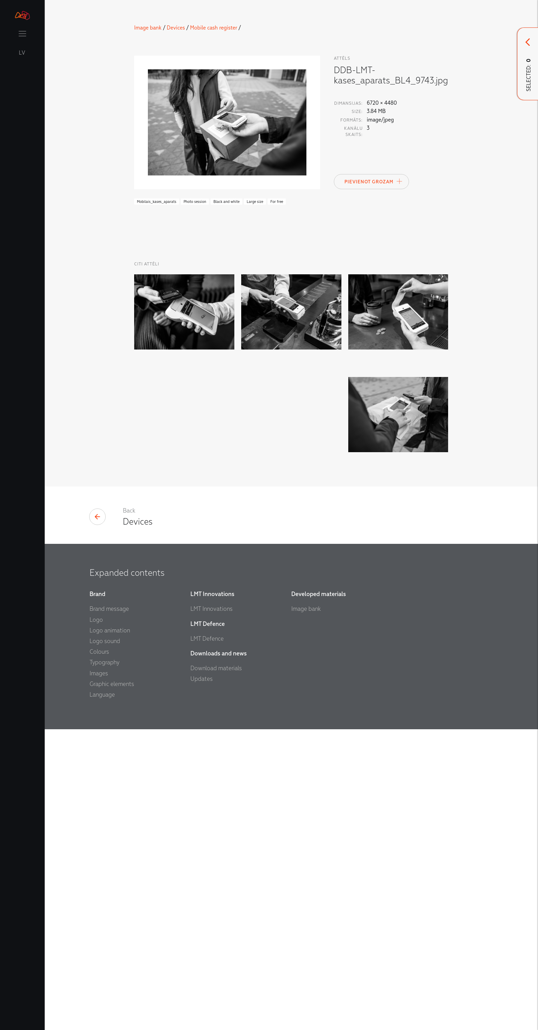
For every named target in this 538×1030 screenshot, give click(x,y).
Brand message (109, 834)
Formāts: (351, 120)
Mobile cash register (213, 27)
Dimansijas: (348, 103)
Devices (176, 27)
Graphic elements (112, 909)
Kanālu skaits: (353, 131)
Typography (104, 888)
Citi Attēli (146, 264)
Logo (96, 845)
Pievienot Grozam (373, 181)
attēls (342, 58)
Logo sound (105, 867)
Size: (357, 111)
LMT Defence (207, 864)
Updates (201, 904)
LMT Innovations (211, 834)
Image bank (148, 27)
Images (99, 899)
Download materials (216, 894)
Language (102, 920)
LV (22, 53)
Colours (99, 877)
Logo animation (110, 856)
